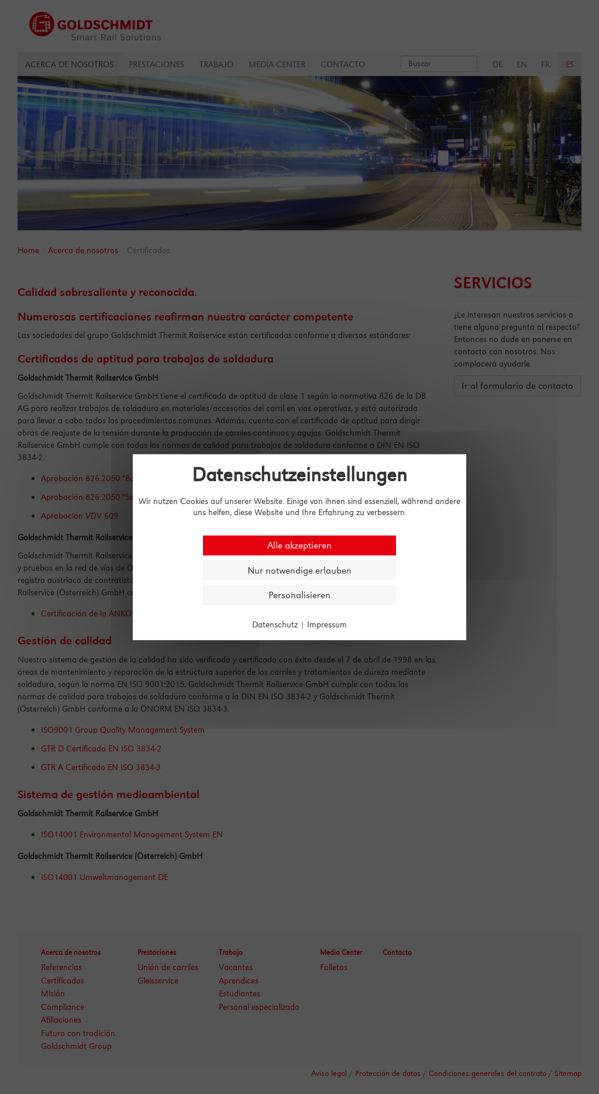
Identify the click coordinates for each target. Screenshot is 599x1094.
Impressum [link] (327, 624)
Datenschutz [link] (275, 624)
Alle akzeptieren (299, 545)
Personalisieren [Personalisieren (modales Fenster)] (299, 595)
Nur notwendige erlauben (299, 569)
